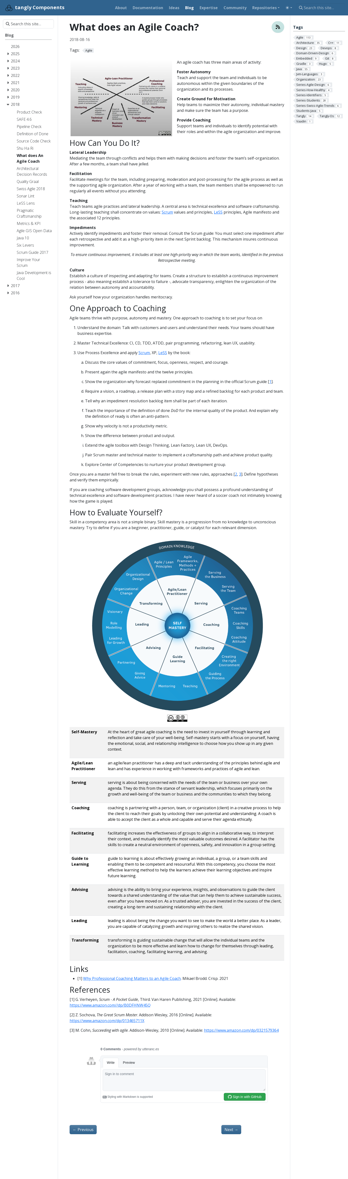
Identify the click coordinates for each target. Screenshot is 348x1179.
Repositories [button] (264, 7)
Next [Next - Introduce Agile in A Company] (231, 1129)
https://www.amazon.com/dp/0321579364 (241, 1030)
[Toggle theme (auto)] (288, 8)
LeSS (218, 212)
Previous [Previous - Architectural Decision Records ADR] (83, 1129)
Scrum (167, 212)
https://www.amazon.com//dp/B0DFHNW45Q (110, 1005)
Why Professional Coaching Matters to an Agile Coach (132, 978)
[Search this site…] (320, 7)
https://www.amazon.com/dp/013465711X (107, 1020)
